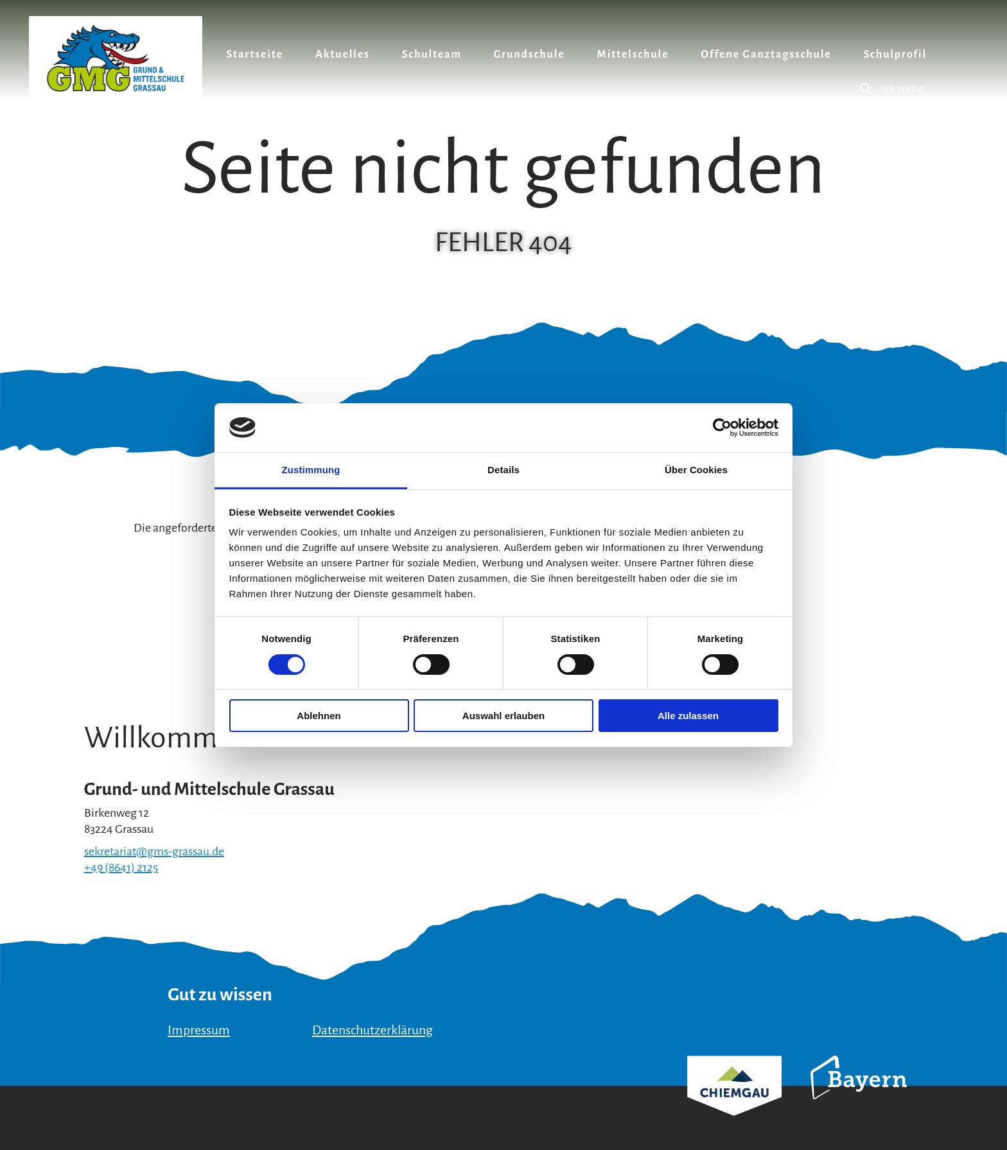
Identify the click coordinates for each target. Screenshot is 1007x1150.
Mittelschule (633, 54)
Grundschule (529, 54)
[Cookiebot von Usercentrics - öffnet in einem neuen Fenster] (722, 427)
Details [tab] (503, 469)
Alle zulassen (688, 715)
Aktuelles (342, 54)
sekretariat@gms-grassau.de (154, 851)
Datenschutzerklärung (372, 1030)
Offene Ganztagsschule (766, 54)
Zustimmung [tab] (311, 469)
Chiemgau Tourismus (734, 1103)
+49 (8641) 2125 (121, 867)
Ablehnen (318, 715)
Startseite (254, 54)
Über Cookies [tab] (696, 469)
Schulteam (432, 54)
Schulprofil (895, 54)
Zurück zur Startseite (115, 58)
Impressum (199, 1030)
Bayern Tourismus (858, 1095)
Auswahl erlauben (503, 715)
